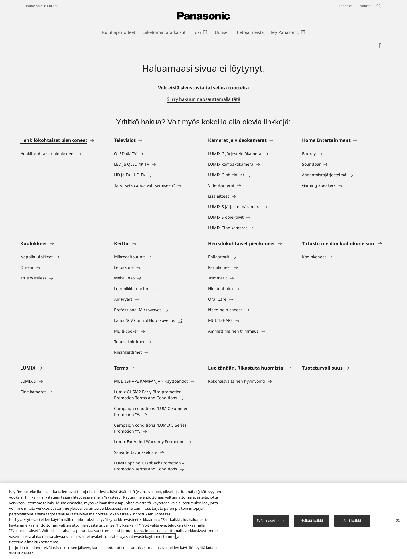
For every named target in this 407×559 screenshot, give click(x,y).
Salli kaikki (352, 520)
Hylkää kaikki (311, 520)
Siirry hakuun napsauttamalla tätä (203, 99)
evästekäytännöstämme (154, 536)
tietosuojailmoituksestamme (33, 541)
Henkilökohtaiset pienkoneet (53, 140)
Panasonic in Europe (42, 5)
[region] (203, 521)
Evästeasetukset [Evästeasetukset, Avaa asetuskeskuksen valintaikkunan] (271, 520)
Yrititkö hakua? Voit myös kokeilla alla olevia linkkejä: (203, 122)
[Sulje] (398, 520)
